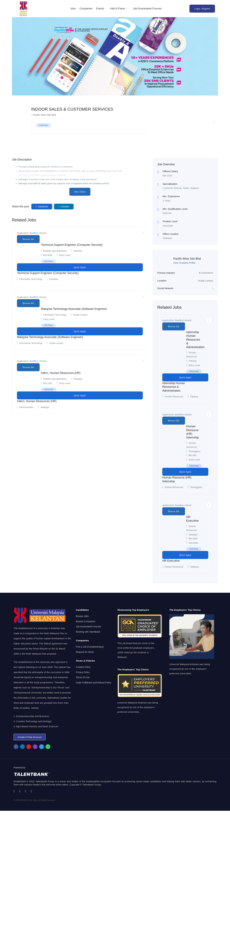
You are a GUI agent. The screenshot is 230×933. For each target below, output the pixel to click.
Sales (186, 188)
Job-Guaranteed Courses (147, 8)
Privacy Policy (83, 672)
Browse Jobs (82, 616)
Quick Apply (80, 267)
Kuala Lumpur (205, 280)
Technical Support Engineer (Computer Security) (72, 244)
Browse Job (28, 239)
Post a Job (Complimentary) (90, 646)
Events (100, 8)
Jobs (73, 8)
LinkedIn (63, 206)
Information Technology (30, 279)
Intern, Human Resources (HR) (60, 373)
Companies (86, 8)
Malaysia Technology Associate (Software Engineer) (74, 308)
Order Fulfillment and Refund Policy (93, 682)
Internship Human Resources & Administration (195, 340)
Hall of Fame (118, 8)
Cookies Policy (83, 667)
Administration (26, 407)
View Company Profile (184, 263)
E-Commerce (206, 272)
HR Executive (171, 560)
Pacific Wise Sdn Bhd (187, 258)
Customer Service (172, 188)
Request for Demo (85, 652)
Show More (79, 191)
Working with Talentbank (88, 632)
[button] (30, 737)
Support (194, 188)
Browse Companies (85, 621)
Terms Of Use (83, 677)
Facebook (42, 206)
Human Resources (174, 396)
